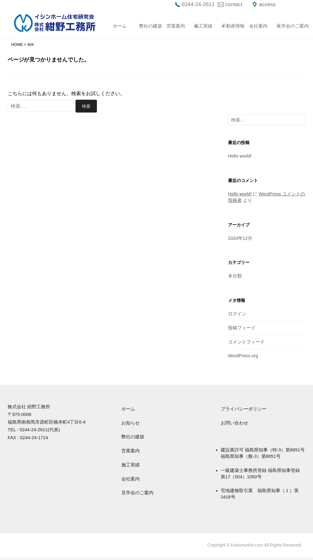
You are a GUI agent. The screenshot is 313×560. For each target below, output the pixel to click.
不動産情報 (233, 25)
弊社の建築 (150, 25)
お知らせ (130, 425)
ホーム (120, 25)
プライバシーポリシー (244, 410)
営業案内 (176, 25)
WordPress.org (243, 357)
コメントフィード (246, 343)
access (266, 4)
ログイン (237, 315)
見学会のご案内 (288, 25)
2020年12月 (240, 239)
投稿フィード (242, 329)
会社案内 (258, 25)
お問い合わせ (234, 425)
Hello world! (240, 157)
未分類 (235, 277)
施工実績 (203, 25)
